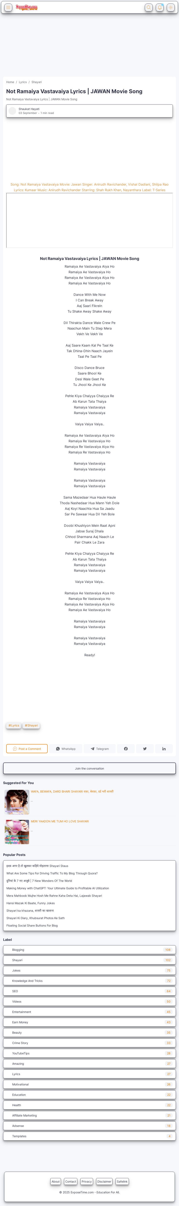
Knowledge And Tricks (89, 981)
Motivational (89, 1084)
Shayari (31, 725)
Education (89, 1094)
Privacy (87, 1181)
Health (89, 1105)
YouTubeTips (89, 1053)
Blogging (89, 949)
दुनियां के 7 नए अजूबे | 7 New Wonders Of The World (39, 880)
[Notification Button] (160, 7)
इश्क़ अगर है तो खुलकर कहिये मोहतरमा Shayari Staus (37, 866)
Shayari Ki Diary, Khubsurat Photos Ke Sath (35, 918)
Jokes (89, 970)
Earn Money (89, 1022)
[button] (65, 748)
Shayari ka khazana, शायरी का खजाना (30, 910)
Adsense (89, 1126)
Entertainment (89, 1012)
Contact (70, 1181)
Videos (89, 1001)
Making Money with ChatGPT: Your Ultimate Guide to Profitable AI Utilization (57, 888)
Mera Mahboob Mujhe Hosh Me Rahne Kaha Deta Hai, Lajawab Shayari (54, 895)
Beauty (89, 1032)
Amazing (89, 1063)
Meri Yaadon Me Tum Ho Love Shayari (60, 821)
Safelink (122, 1181)
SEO (89, 991)
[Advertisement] (89, 48)
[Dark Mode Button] (171, 7)
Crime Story (89, 1043)
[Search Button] (149, 7)
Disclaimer (104, 1181)
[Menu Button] (8, 7)
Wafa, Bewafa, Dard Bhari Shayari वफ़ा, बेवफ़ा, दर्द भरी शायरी (72, 791)
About (56, 1181)
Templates (89, 1136)
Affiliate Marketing (89, 1115)
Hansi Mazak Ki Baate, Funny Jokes (30, 903)
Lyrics (13, 725)
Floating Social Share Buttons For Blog (32, 925)
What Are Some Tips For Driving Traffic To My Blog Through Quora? (52, 873)
